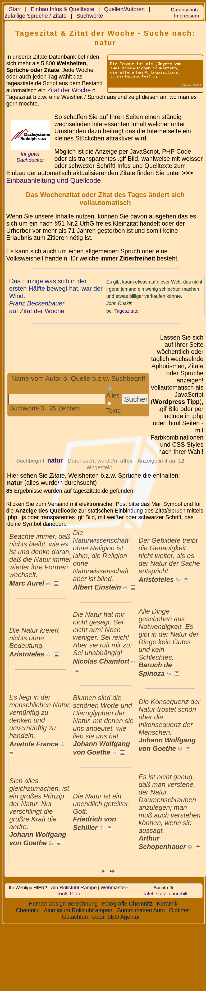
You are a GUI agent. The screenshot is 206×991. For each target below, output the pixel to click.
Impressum (186, 16)
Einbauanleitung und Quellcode (53, 180)
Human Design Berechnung (63, 904)
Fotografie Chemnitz (127, 904)
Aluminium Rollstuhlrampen (78, 910)
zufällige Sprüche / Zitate (36, 16)
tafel (148, 893)
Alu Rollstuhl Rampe (74, 887)
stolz (161, 893)
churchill (178, 893)
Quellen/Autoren (124, 9)
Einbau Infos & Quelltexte (62, 9)
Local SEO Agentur (116, 917)
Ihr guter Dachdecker (30, 157)
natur (55, 460)
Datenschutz (185, 9)
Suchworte (89, 16)
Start (15, 9)
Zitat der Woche (69, 90)
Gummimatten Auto (141, 910)
